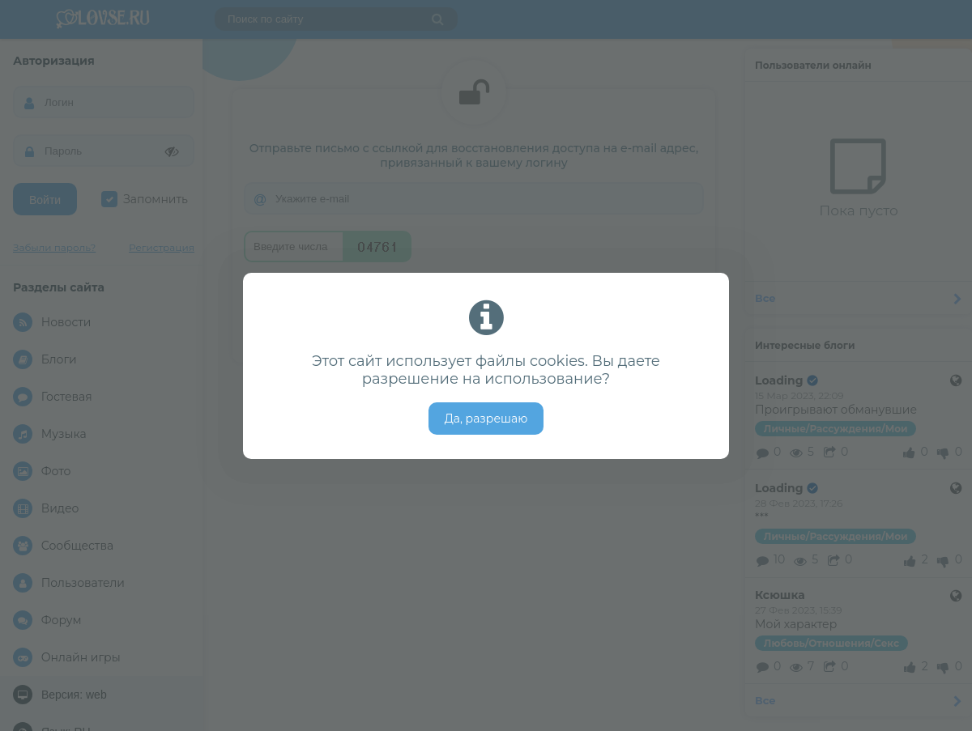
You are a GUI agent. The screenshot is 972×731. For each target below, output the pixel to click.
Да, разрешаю (486, 418)
